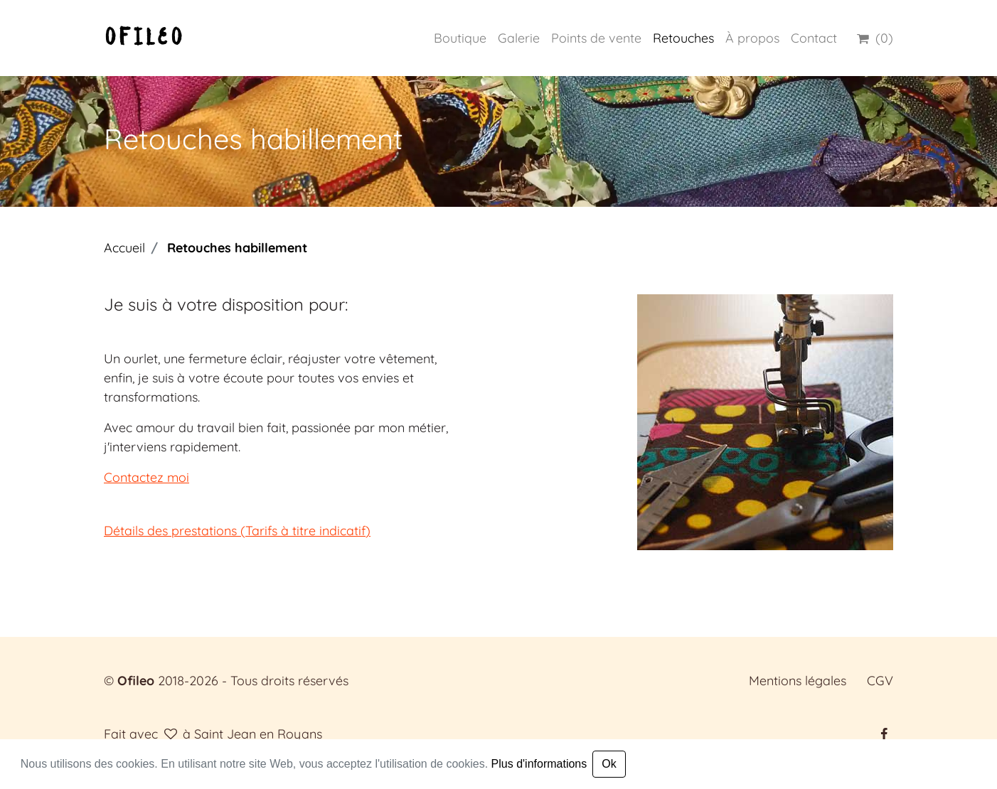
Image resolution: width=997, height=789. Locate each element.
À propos (752, 38)
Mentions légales (797, 680)
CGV (880, 680)
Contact (814, 38)
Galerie (519, 38)
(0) (873, 38)
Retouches (683, 38)
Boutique (460, 38)
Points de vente (596, 38)
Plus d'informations (539, 764)
